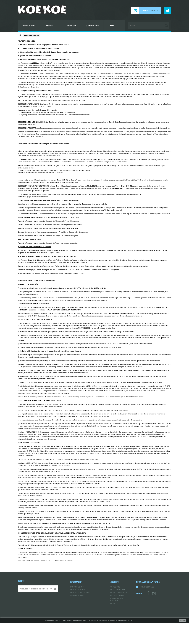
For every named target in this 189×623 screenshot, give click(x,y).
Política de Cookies (79, 590)
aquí (82, 273)
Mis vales (114, 604)
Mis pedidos (115, 587)
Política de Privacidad (80, 593)
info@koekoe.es (147, 587)
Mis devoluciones (117, 590)
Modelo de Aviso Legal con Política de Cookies (56, 561)
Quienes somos (77, 596)
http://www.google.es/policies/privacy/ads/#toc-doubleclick (119, 194)
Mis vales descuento (119, 593)
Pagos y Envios (76, 587)
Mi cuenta (114, 582)
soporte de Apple (53, 243)
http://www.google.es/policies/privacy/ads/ (33, 197)
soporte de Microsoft (54, 221)
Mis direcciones (117, 596)
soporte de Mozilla (53, 228)
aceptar (183, 620)
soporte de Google (53, 236)
